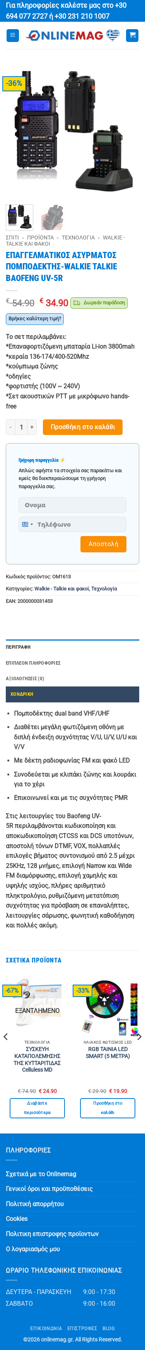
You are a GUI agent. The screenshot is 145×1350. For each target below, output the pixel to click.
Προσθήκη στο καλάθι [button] (107, 1108)
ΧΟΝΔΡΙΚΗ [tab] (21, 694)
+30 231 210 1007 (82, 16)
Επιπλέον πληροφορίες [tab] (33, 663)
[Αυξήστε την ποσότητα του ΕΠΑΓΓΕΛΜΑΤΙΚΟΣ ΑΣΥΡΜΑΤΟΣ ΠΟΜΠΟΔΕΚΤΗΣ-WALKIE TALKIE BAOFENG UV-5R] (32, 427)
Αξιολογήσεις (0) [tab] (25, 678)
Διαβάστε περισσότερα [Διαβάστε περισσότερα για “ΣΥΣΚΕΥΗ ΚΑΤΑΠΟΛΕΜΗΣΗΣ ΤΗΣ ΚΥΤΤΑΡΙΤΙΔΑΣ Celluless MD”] (37, 1108)
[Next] (138, 1052)
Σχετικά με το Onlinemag (41, 1174)
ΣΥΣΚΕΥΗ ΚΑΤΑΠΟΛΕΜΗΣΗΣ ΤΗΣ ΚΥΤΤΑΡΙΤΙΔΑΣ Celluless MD (37, 1059)
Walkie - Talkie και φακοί (61, 589)
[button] (13, 35)
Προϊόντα (40, 237)
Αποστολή (103, 544)
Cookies (16, 1219)
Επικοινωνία (46, 1328)
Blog (108, 1328)
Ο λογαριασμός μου (33, 1249)
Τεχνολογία (78, 237)
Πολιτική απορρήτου (35, 1204)
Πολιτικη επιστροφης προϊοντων (52, 1234)
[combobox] (27, 524)
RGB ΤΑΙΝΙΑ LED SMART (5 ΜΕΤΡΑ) (108, 1052)
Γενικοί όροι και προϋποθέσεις (49, 1189)
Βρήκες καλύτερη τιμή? (35, 318)
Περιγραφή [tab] (18, 647)
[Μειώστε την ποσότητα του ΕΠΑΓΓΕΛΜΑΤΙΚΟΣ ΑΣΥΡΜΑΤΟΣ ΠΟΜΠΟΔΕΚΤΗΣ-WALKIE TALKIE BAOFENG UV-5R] (10, 427)
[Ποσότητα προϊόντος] (21, 427)
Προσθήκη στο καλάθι (83, 427)
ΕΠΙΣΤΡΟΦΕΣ (82, 1328)
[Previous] (6, 1052)
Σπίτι (12, 237)
